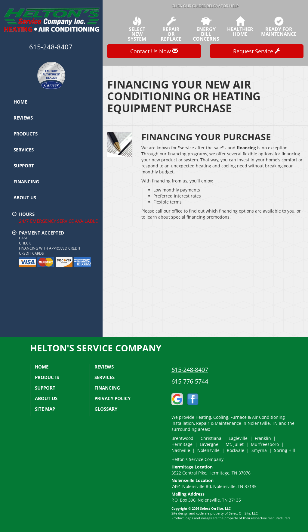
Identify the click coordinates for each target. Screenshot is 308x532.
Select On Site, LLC (215, 508)
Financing (26, 182)
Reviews (23, 118)
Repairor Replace (171, 29)
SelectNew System (136, 29)
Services (24, 150)
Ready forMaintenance (279, 26)
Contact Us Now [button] (154, 51)
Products (26, 134)
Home (20, 102)
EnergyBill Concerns (206, 29)
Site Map (45, 409)
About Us (25, 197)
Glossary (105, 409)
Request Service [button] (256, 51)
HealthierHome (240, 26)
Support (24, 166)
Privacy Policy (112, 398)
